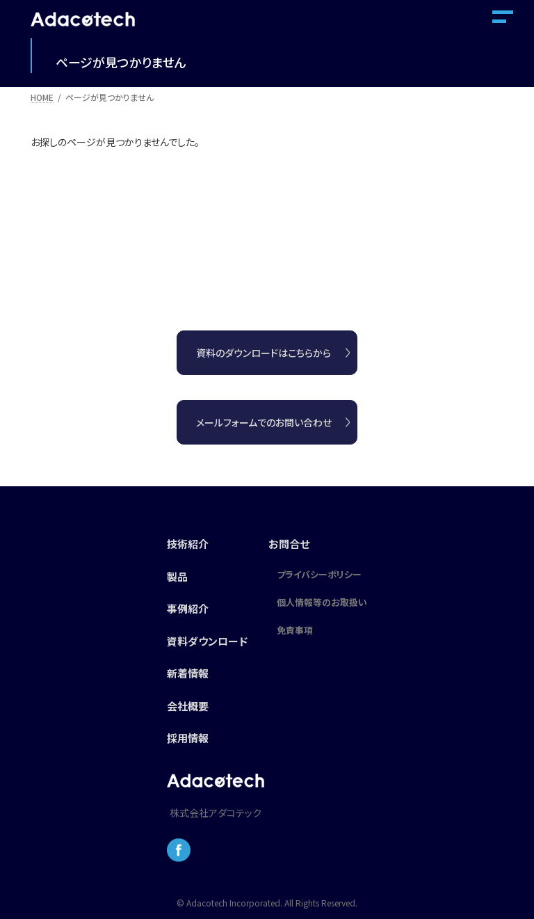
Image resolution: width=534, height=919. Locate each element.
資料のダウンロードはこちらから (263, 353)
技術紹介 (188, 543)
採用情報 (188, 737)
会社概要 (188, 705)
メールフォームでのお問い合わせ (264, 422)
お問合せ (288, 543)
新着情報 (188, 673)
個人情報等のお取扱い (322, 602)
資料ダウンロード (207, 641)
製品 (177, 576)
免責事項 (295, 630)
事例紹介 (188, 608)
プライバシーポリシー (319, 574)
